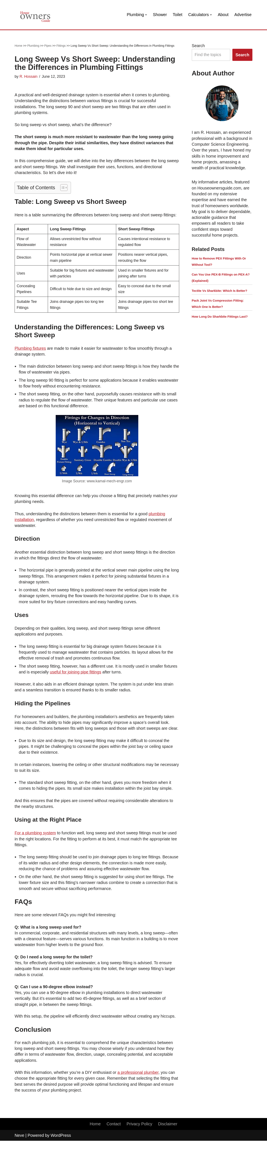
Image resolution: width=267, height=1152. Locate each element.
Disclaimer (168, 1135)
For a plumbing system (35, 842)
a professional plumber (139, 1083)
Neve (19, 1146)
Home (18, 45)
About (222, 15)
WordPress (60, 1146)
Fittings (60, 45)
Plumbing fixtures (30, 349)
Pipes (48, 45)
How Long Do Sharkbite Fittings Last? (220, 324)
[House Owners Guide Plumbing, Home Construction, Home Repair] (35, 15)
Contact (113, 1135)
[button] (145, 15)
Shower (159, 15)
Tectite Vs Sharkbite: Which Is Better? (219, 297)
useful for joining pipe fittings (76, 675)
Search (198, 45)
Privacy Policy (139, 1135)
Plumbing (33, 45)
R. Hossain (29, 76)
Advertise (243, 15)
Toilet (177, 15)
